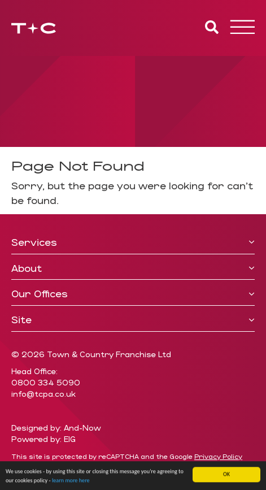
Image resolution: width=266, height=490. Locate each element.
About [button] (133, 268)
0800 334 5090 (45, 382)
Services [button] (133, 242)
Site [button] (133, 320)
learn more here (71, 481)
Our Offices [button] (133, 294)
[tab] (133, 242)
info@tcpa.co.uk (43, 393)
